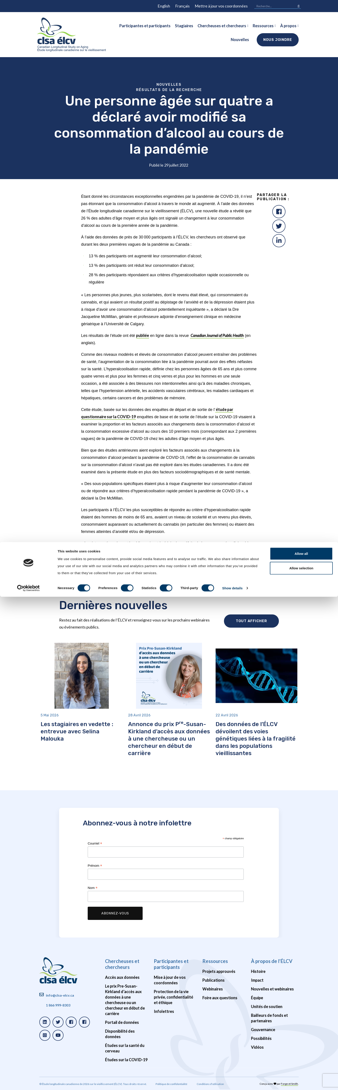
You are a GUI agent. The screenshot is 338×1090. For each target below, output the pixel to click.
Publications (213, 980)
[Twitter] (278, 226)
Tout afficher (251, 621)
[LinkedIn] (278, 240)
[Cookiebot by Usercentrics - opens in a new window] (28, 1081)
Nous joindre (277, 40)
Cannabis (166, 582)
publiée (142, 335)
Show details (232, 1081)
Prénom (95, 865)
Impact (257, 980)
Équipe (257, 997)
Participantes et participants (145, 25)
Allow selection (301, 1061)
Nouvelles (240, 39)
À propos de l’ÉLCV (272, 961)
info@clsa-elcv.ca (60, 995)
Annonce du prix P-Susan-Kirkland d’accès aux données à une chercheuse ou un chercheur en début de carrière (169, 739)
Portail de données (122, 1022)
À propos (288, 25)
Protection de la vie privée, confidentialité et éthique (173, 997)
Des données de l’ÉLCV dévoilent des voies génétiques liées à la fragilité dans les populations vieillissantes (256, 739)
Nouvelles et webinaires (272, 988)
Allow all (301, 1047)
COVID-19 (184, 582)
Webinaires (212, 988)
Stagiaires (184, 25)
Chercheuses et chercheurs (222, 25)
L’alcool (151, 582)
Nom (93, 888)
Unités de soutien (266, 1006)
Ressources (263, 25)
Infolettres (164, 1011)
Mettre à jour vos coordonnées (221, 6)
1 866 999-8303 (58, 1005)
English (164, 6)
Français (182, 6)
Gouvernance (263, 1029)
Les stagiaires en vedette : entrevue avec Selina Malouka (77, 731)
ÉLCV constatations (127, 582)
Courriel (95, 843)
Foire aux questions (219, 997)
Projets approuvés (218, 971)
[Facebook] (278, 211)
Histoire (258, 971)
